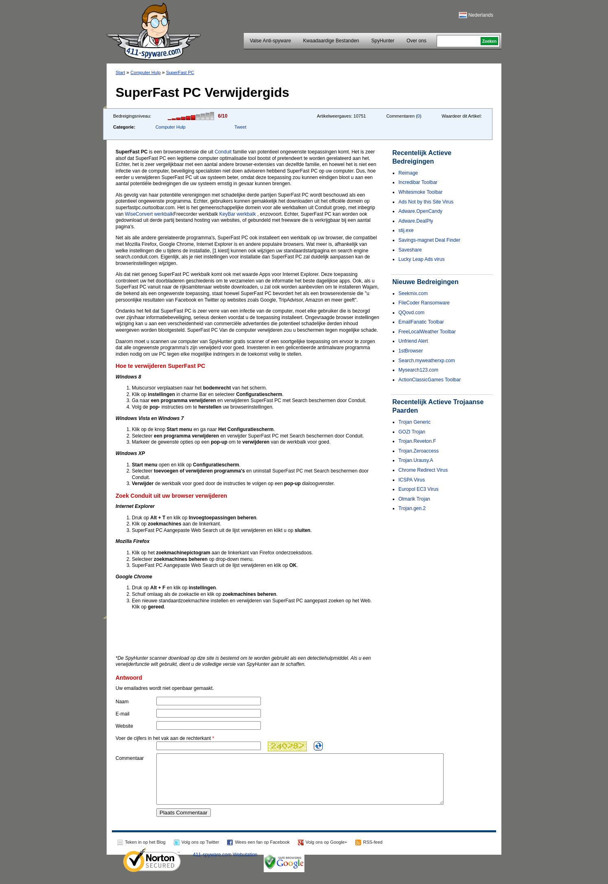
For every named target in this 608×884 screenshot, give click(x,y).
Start (120, 72)
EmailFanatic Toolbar (421, 322)
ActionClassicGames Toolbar (429, 380)
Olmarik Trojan (414, 499)
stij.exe (405, 230)
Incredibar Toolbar (417, 182)
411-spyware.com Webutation (225, 864)
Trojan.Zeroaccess (418, 451)
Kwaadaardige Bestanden (331, 41)
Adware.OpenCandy (420, 211)
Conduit (222, 152)
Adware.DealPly (415, 221)
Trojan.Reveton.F (417, 441)
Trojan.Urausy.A (415, 460)
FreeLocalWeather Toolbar (427, 332)
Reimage (408, 173)
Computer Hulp (146, 72)
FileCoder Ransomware (424, 303)
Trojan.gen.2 (412, 508)
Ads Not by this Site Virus (425, 202)
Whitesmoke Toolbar (420, 192)
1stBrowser (410, 351)
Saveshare (410, 250)
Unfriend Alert (413, 341)
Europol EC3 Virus (418, 489)
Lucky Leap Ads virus (421, 259)
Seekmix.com (413, 293)
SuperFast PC (180, 72)
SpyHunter (382, 41)
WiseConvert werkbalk (149, 214)
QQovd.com (411, 312)
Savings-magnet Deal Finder (429, 240)
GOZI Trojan (411, 432)
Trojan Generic (414, 422)
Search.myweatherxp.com (426, 360)
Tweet (240, 127)
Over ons (416, 41)
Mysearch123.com (418, 370)
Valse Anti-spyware (270, 41)
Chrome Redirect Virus (423, 470)
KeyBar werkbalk (237, 214)
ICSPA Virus (411, 480)
